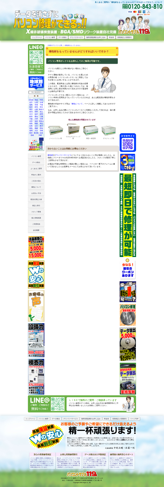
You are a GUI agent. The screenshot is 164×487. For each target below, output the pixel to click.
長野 (36, 112)
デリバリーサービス (63, 155)
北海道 (31, 100)
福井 (36, 114)
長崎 (32, 135)
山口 (36, 126)
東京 (31, 109)
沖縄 (40, 135)
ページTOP (134, 419)
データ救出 (63, 37)
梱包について (36, 187)
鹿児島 (36, 133)
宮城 (41, 102)
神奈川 (41, 109)
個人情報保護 (36, 218)
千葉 (41, 105)
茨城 (36, 105)
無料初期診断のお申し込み (95, 37)
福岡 (31, 130)
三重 (41, 116)
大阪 (31, 119)
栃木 (31, 107)
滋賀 (36, 121)
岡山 (41, 123)
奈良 (31, 121)
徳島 (31, 128)
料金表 (111, 37)
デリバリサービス (76, 37)
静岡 (41, 114)
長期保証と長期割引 (124, 37)
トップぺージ (30, 419)
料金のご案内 (36, 175)
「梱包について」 (77, 104)
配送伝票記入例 (36, 199)
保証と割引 (36, 205)
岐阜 (31, 116)
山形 (36, 102)
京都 (41, 119)
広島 (31, 126)
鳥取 (31, 123)
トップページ (37, 37)
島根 (36, 123)
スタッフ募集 (36, 212)
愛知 (36, 116)
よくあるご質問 (36, 168)
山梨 (36, 109)
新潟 (31, 112)
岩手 (31, 102)
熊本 (31, 133)
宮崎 (41, 130)
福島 (31, 105)
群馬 (36, 107)
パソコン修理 (50, 37)
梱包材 (50, 155)
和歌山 (41, 121)
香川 (41, 126)
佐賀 (41, 133)
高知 (41, 128)
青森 (36, 100)
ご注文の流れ (36, 181)
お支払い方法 (36, 193)
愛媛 (36, 128)
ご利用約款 (36, 224)
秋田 (41, 100)
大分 (36, 130)
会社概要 (36, 230)
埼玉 (41, 107)
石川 (31, 114)
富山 (41, 112)
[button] (36, 96)
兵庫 (36, 119)
